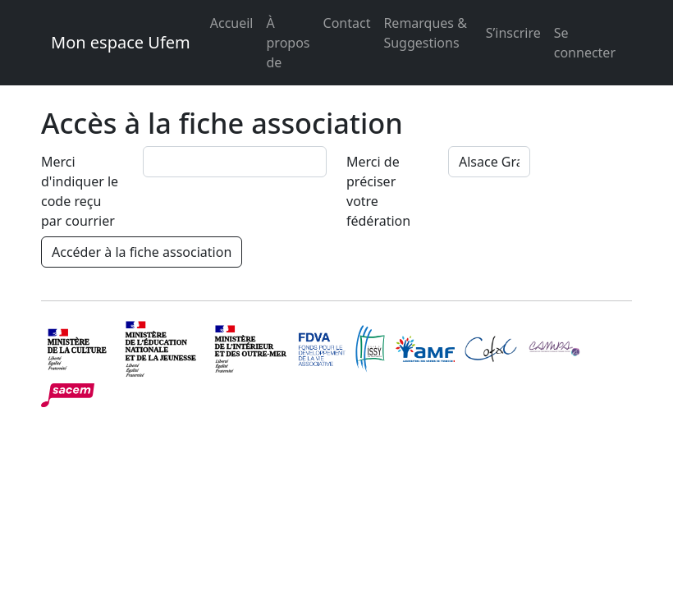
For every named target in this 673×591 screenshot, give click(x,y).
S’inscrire (513, 33)
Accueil (232, 23)
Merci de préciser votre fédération (378, 191)
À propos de (288, 42)
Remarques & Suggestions (425, 33)
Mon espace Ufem (120, 42)
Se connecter (585, 43)
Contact (347, 23)
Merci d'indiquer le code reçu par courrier (79, 191)
